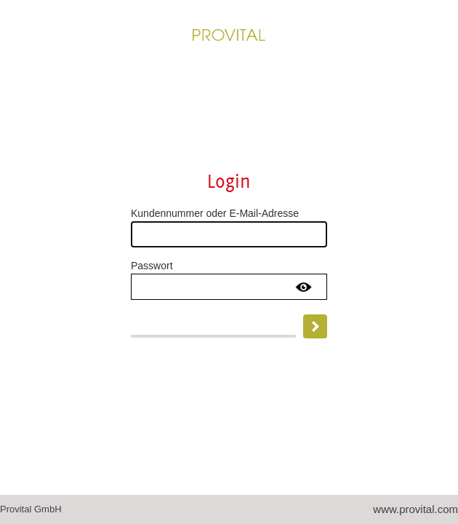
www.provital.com (415, 509)
